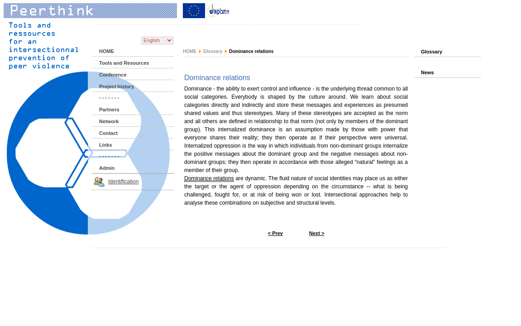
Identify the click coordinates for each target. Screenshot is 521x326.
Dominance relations (209, 178)
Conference (113, 74)
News (427, 72)
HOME (106, 51)
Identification (123, 181)
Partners (109, 109)
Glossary (213, 51)
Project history (116, 86)
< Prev (275, 233)
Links (105, 145)
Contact (108, 133)
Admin (107, 168)
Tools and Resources (124, 63)
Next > (316, 233)
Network (109, 121)
